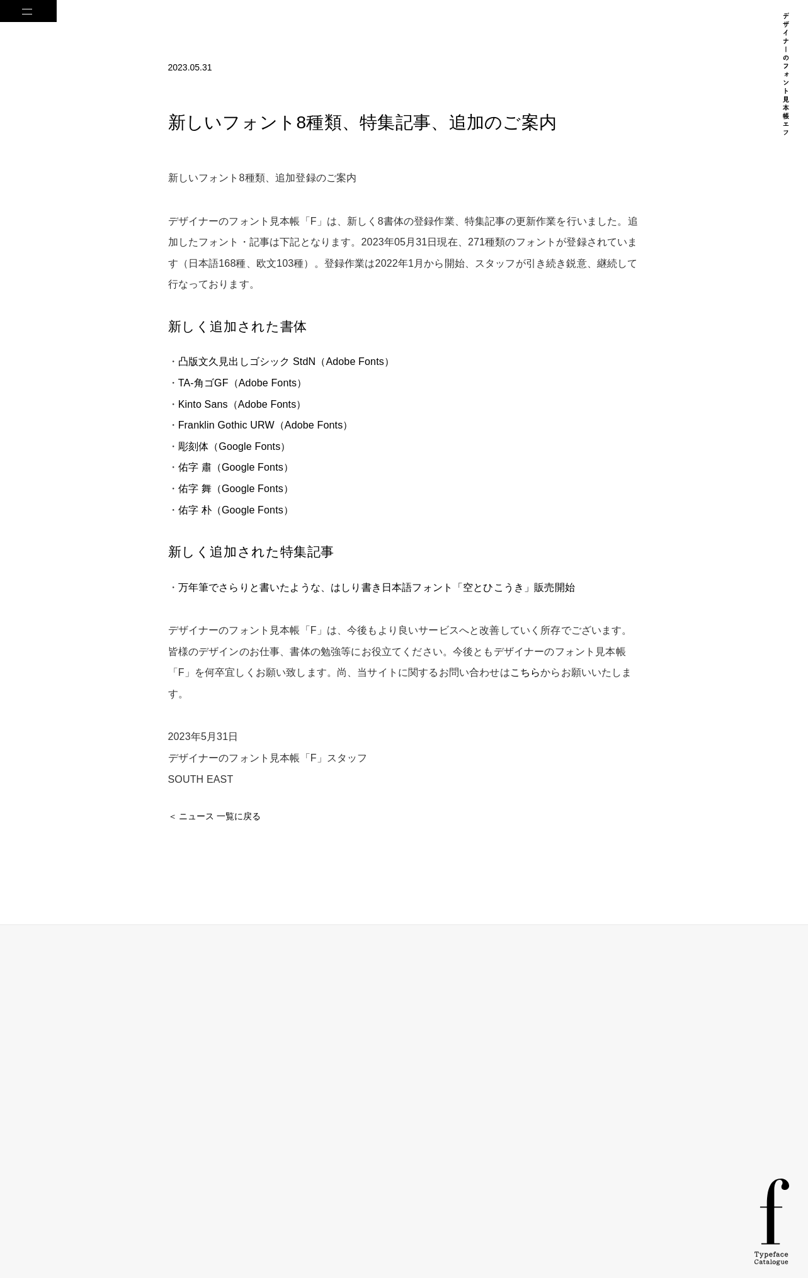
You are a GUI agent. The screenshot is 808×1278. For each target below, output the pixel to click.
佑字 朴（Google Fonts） (235, 510)
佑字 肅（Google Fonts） (235, 467)
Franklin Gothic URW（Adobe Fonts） (265, 425)
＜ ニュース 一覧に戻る (214, 816)
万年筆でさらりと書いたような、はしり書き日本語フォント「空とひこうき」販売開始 (376, 587)
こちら (525, 672)
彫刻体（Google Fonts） (234, 446)
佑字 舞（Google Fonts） (235, 488)
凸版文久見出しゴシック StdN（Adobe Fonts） (286, 361)
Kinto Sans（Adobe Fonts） (242, 404)
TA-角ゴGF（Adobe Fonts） (242, 383)
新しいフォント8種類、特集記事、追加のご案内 (362, 122)
